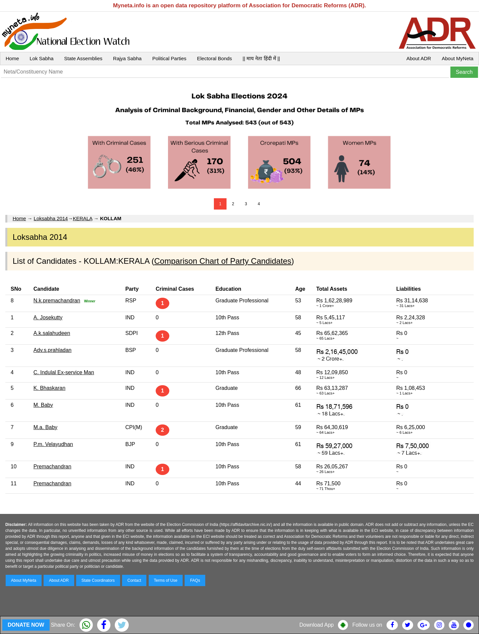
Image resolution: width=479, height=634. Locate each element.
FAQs (195, 580)
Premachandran (53, 466)
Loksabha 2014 (51, 218)
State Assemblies (83, 58)
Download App (316, 625)
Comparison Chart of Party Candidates (222, 260)
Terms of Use (166, 580)
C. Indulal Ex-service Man (64, 372)
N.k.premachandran (57, 300)
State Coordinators (98, 580)
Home (12, 58)
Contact (134, 580)
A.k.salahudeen (52, 333)
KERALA (82, 218)
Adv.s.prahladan (53, 350)
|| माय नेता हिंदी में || (261, 58)
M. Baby (43, 405)
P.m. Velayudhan (53, 444)
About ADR (418, 58)
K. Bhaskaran (50, 388)
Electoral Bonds (214, 58)
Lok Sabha (42, 58)
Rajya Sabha (127, 58)
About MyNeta (457, 58)
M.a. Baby (46, 427)
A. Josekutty (48, 317)
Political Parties (169, 58)
